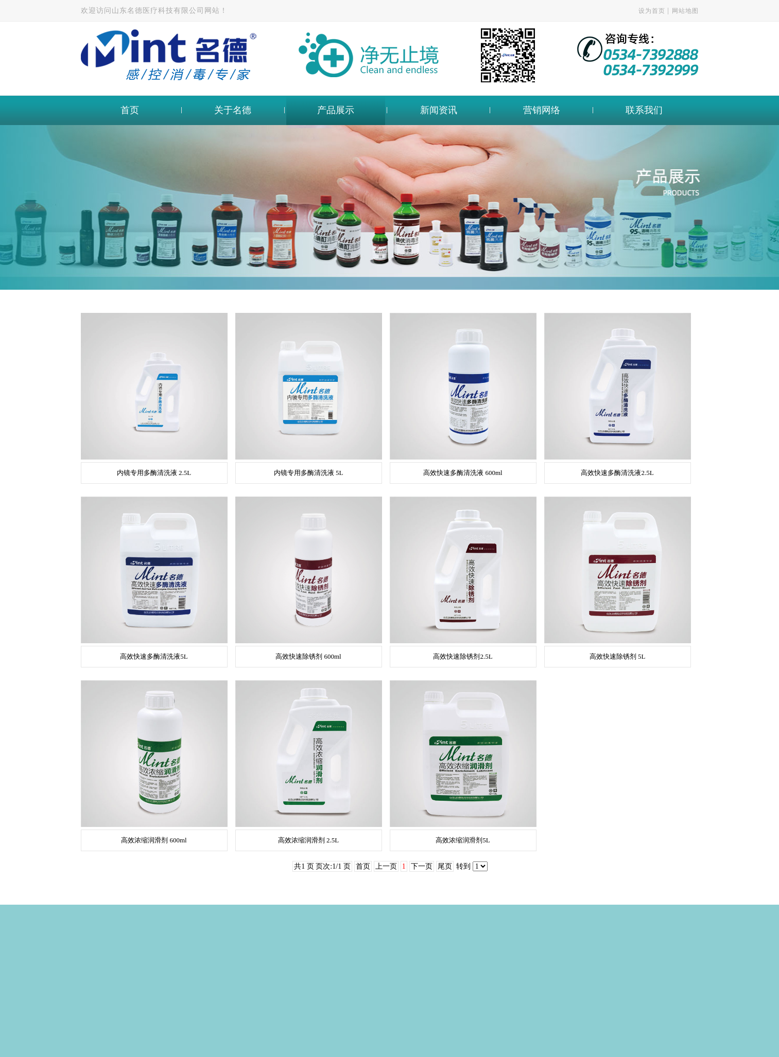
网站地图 (685, 10)
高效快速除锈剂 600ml (308, 656)
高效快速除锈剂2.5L (462, 656)
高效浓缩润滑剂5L (463, 840)
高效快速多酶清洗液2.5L (617, 473)
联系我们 (644, 110)
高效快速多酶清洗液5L (153, 656)
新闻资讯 (438, 110)
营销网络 (541, 110)
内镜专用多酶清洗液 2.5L (154, 473)
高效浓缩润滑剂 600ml (153, 840)
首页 (129, 110)
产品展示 (335, 110)
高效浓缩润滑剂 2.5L (308, 840)
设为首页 (651, 10)
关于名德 (232, 110)
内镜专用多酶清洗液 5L (308, 473)
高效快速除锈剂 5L (618, 656)
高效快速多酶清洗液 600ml (462, 473)
